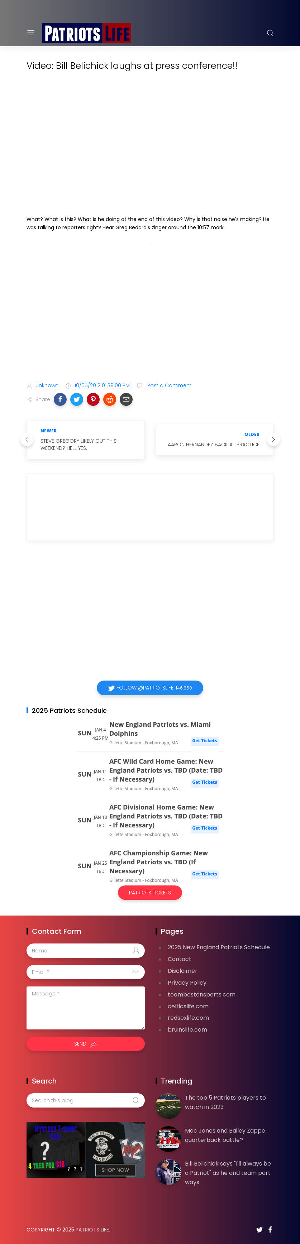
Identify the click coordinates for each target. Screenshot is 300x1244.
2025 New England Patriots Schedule (219, 947)
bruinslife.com (187, 1030)
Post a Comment (168, 385)
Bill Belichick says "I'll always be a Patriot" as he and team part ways (228, 1172)
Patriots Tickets (150, 892)
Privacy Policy (187, 983)
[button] (60, 399)
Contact (179, 959)
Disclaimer (182, 971)
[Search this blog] (86, 1100)
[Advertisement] (150, 320)
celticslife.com (188, 1006)
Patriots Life (92, 1229)
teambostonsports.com (201, 994)
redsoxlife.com (188, 1018)
